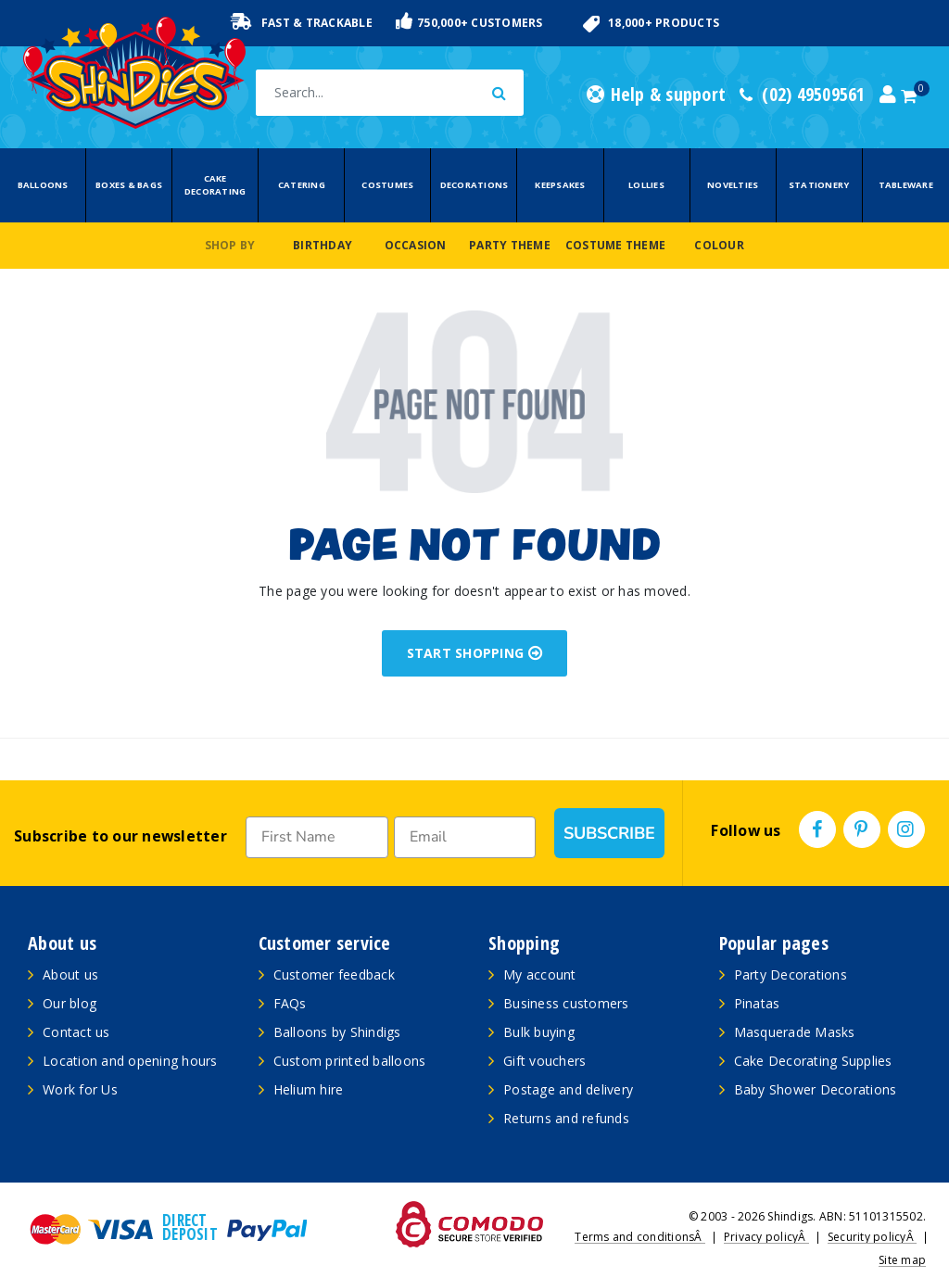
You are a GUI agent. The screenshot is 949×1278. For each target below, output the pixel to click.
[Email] (465, 837)
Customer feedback (334, 974)
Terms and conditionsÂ (640, 1237)
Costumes (387, 185)
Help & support (656, 94)
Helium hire (308, 1089)
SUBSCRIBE (609, 833)
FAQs (290, 1003)
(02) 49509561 (803, 94)
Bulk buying (539, 1032)
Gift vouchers (544, 1060)
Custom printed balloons (349, 1060)
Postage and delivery (568, 1089)
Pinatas (757, 1003)
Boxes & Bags (128, 185)
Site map (902, 1260)
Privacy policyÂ (766, 1237)
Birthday (322, 245)
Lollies (646, 185)
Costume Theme (615, 245)
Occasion (416, 245)
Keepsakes (560, 185)
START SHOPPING (475, 653)
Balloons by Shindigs (337, 1032)
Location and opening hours (130, 1060)
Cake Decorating (215, 184)
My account (539, 974)
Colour (719, 245)
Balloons (43, 185)
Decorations (474, 185)
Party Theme (509, 245)
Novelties (732, 185)
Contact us (76, 1032)
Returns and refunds (566, 1118)
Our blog (69, 1003)
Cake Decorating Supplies (813, 1060)
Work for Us (80, 1089)
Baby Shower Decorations (815, 1089)
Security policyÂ (872, 1237)
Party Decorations (790, 974)
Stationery (819, 185)
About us (70, 974)
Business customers (566, 1003)
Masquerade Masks (794, 1032)
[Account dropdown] (887, 94)
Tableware (906, 185)
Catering (301, 185)
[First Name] (317, 837)
